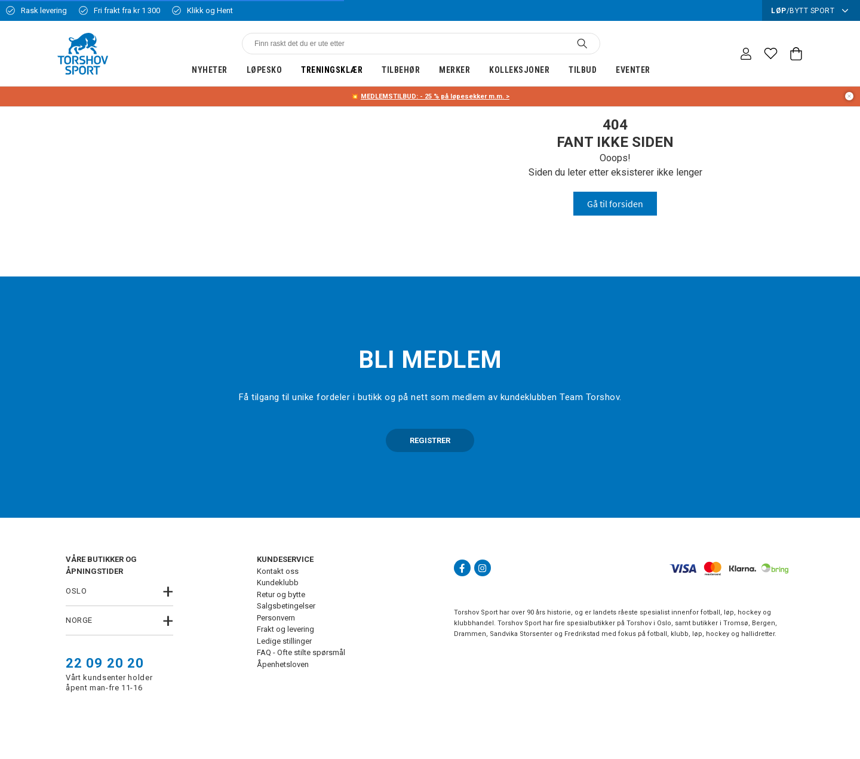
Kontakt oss (278, 571)
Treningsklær (332, 70)
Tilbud (583, 70)
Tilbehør (401, 70)
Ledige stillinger (284, 641)
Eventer (633, 70)
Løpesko (264, 70)
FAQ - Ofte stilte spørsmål (301, 652)
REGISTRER (430, 440)
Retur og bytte (281, 594)
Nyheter (210, 70)
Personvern (276, 617)
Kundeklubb (278, 582)
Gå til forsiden (615, 204)
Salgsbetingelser (286, 605)
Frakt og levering (285, 629)
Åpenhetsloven (283, 664)
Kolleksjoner (519, 70)
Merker (454, 70)
